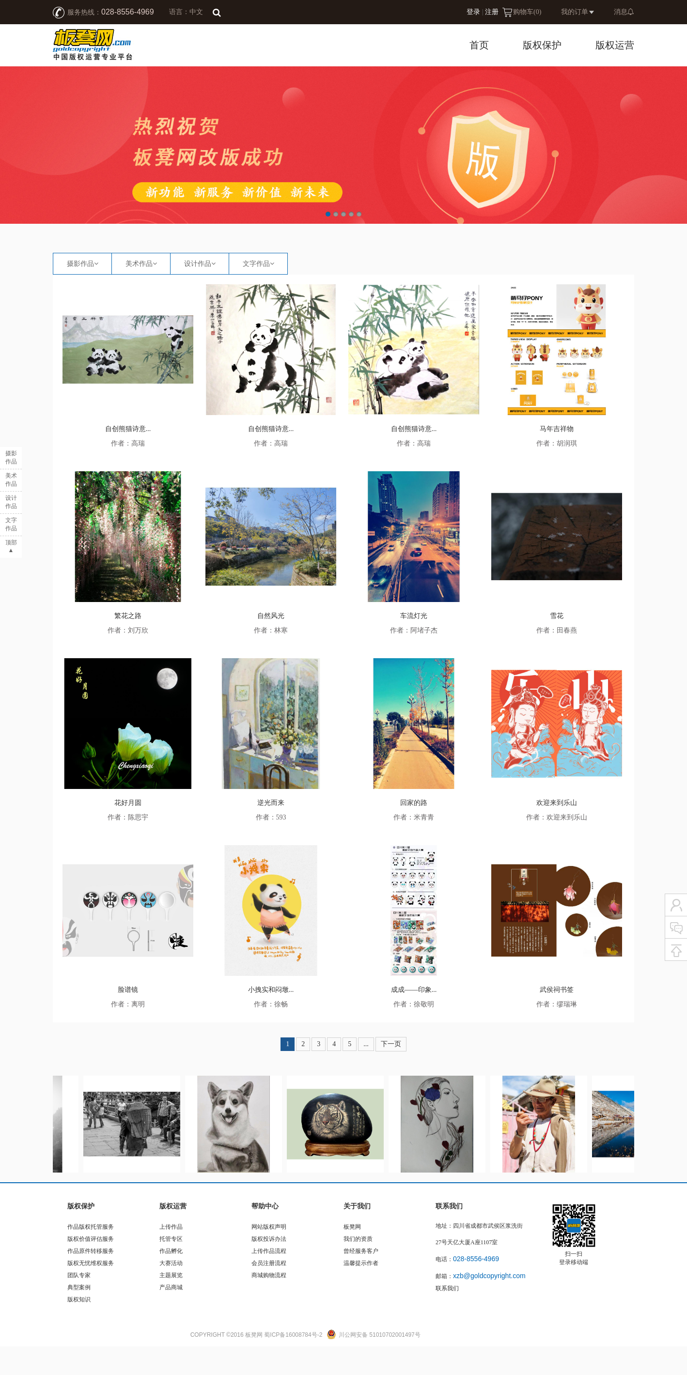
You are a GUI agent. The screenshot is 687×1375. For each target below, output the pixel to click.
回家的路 (413, 831)
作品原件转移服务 (90, 1279)
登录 (473, 11)
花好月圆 (127, 831)
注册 (492, 11)
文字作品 (256, 292)
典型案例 (79, 1316)
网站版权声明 (268, 1255)
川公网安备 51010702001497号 (380, 1363)
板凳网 (352, 1255)
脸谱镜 (128, 1018)
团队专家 (79, 1303)
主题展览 (171, 1303)
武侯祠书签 (557, 1018)
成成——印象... (414, 1018)
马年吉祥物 (557, 457)
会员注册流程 (268, 1291)
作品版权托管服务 (90, 1255)
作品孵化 (171, 1279)
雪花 (556, 644)
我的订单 (574, 11)
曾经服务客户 (361, 1279)
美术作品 (139, 292)
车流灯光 (413, 644)
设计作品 (197, 292)
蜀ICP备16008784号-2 (293, 1363)
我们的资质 (358, 1267)
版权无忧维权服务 (90, 1291)
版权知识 (79, 1328)
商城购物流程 (268, 1303)
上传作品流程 (268, 1279)
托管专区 (171, 1267)
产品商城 (171, 1316)
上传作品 (171, 1255)
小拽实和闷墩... (271, 1018)
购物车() (527, 11)
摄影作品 (80, 292)
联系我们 (447, 1316)
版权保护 (542, 45)
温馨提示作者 (361, 1291)
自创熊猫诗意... (128, 457)
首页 (479, 45)
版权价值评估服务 (90, 1267)
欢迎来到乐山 (556, 831)
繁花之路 (127, 644)
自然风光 (270, 644)
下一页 (391, 1072)
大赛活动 (171, 1291)
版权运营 (614, 45)
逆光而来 (270, 831)
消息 (624, 11)
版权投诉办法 (268, 1267)
